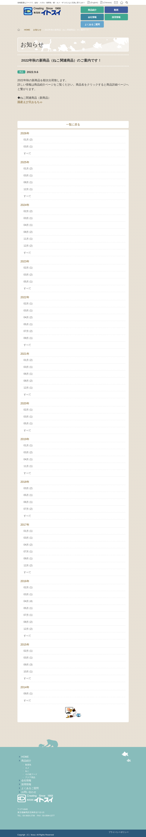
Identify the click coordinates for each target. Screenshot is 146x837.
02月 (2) (28, 211)
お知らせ (37, 30)
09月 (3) (28, 664)
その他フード (31, 774)
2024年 (25, 205)
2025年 (25, 162)
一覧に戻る (73, 124)
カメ (27, 768)
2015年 (25, 644)
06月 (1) (28, 373)
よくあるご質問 (92, 24)
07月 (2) (28, 331)
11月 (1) (28, 238)
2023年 (25, 261)
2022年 (25, 297)
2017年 (25, 524)
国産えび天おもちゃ (29, 102)
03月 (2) (28, 274)
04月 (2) (28, 317)
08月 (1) (28, 182)
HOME (27, 30)
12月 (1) (28, 189)
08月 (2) (28, 232)
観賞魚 (28, 765)
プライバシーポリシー (119, 832)
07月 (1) (28, 551)
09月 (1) (28, 338)
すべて (27, 153)
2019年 (25, 439)
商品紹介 (92, 10)
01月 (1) (28, 445)
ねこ (27, 771)
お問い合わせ (28, 792)
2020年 (25, 403)
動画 (116, 10)
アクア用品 (30, 777)
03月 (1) (28, 146)
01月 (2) (28, 139)
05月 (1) (28, 281)
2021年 (25, 353)
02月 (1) (28, 267)
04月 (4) (28, 601)
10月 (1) (28, 671)
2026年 (25, 133)
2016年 (25, 581)
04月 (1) (28, 225)
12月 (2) (28, 245)
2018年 (25, 481)
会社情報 (92, 17)
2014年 (25, 687)
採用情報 (116, 17)
